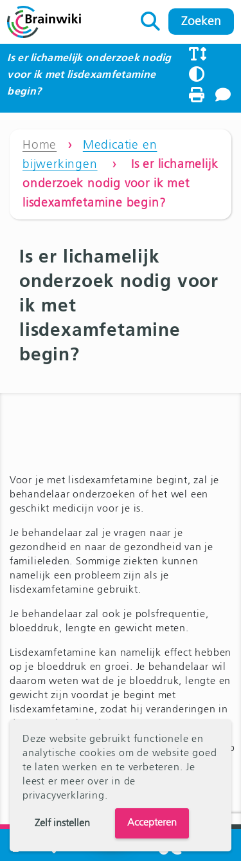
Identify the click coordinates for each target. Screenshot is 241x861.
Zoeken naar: (151, 18)
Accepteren (152, 823)
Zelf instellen (62, 824)
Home (39, 145)
